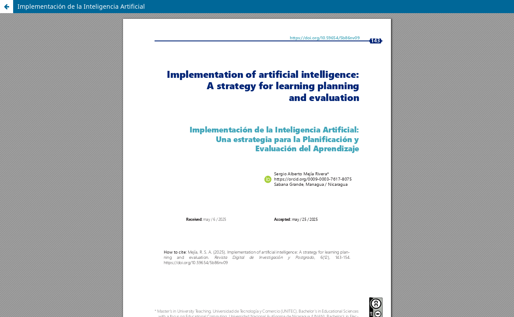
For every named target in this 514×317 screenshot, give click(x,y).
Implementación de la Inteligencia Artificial (81, 6)
